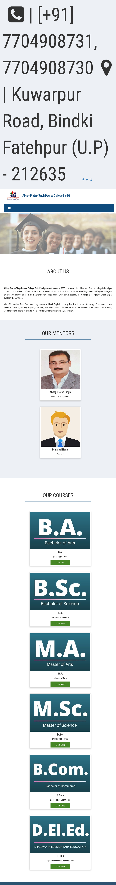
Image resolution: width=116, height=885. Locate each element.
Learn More (60, 562)
